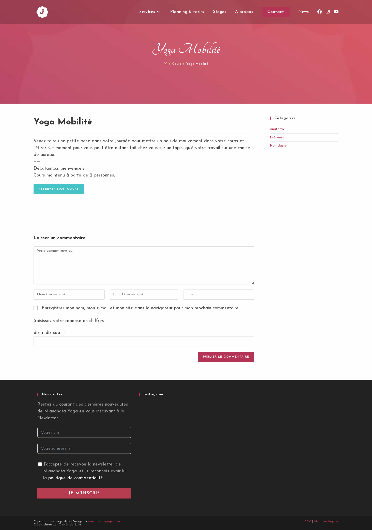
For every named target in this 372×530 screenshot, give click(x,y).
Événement (278, 137)
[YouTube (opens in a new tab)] (336, 11)
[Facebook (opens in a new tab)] (319, 11)
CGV (307, 521)
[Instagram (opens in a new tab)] (328, 11)
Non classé (278, 145)
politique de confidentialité (75, 478)
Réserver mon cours (59, 188)
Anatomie (277, 129)
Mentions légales (326, 521)
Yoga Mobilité (197, 64)
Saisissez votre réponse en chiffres (69, 320)
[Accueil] (165, 64)
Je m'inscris (84, 493)
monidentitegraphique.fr (105, 521)
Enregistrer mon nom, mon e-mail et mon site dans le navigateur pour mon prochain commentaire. (140, 308)
